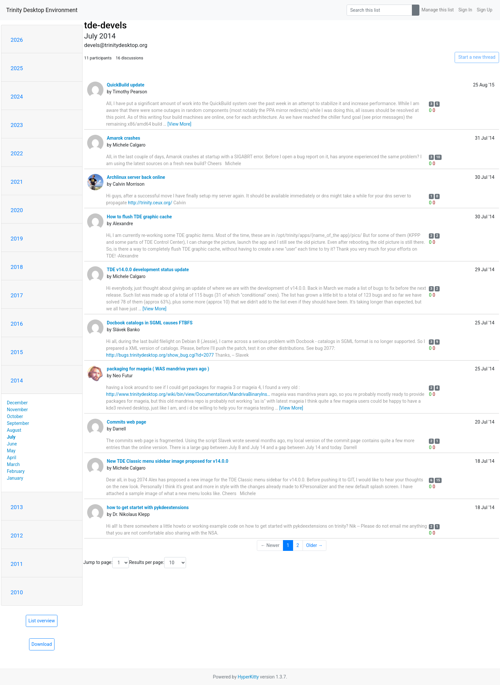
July (11, 437)
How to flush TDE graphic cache (139, 216)
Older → (314, 545)
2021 (17, 182)
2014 (17, 380)
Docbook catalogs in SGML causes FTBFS (150, 322)
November (17, 409)
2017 (17, 295)
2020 (17, 210)
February (15, 471)
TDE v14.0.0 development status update (148, 269)
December (17, 402)
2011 (17, 564)
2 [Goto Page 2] (297, 545)
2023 (17, 125)
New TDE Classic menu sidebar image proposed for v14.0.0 (167, 461)
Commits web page (126, 422)
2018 (17, 267)
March (13, 464)
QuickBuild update (125, 84)
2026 (17, 40)
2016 (17, 323)
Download (42, 644)
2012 (17, 535)
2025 (17, 68)
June (12, 443)
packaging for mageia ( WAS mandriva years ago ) (158, 368)
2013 (17, 507)
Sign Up (484, 9)
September (18, 423)
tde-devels (105, 25)
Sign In (465, 9)
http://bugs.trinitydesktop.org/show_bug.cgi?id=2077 (160, 355)
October (15, 416)
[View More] (179, 124)
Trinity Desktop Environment (41, 10)
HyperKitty (248, 676)
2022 (17, 153)
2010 (17, 592)
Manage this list (438, 9)
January (15, 478)
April (11, 457)
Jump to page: (106, 562)
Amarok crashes (123, 138)
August (14, 430)
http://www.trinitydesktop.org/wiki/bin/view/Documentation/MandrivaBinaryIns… (188, 394)
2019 (17, 238)
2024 (17, 96)
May (11, 450)
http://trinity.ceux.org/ (150, 202)
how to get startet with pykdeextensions (148, 507)
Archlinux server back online (136, 177)
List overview (41, 620)
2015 (17, 352)
